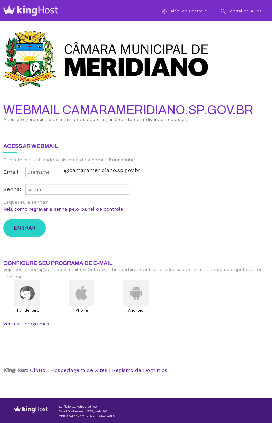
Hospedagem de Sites (78, 370)
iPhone (81, 310)
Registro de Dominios (139, 370)
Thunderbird (27, 310)
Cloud (38, 370)
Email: (11, 172)
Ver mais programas (26, 323)
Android (136, 310)
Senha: (12, 189)
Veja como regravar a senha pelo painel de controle (63, 209)
